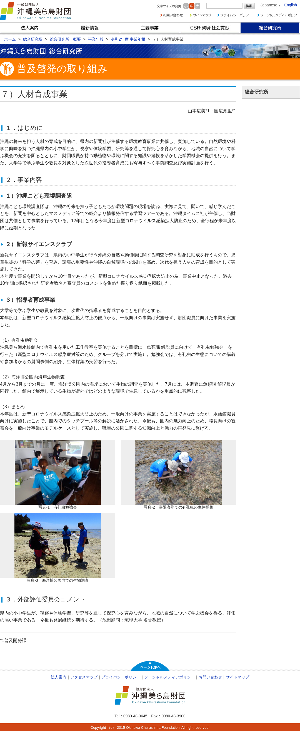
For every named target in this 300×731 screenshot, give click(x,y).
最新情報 (90, 28)
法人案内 (58, 677)
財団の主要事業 (150, 28)
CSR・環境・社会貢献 (210, 28)
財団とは (30, 28)
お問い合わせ (210, 677)
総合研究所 (270, 28)
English (290, 5)
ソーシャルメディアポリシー (169, 677)
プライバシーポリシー (120, 677)
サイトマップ (237, 677)
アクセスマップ (84, 677)
